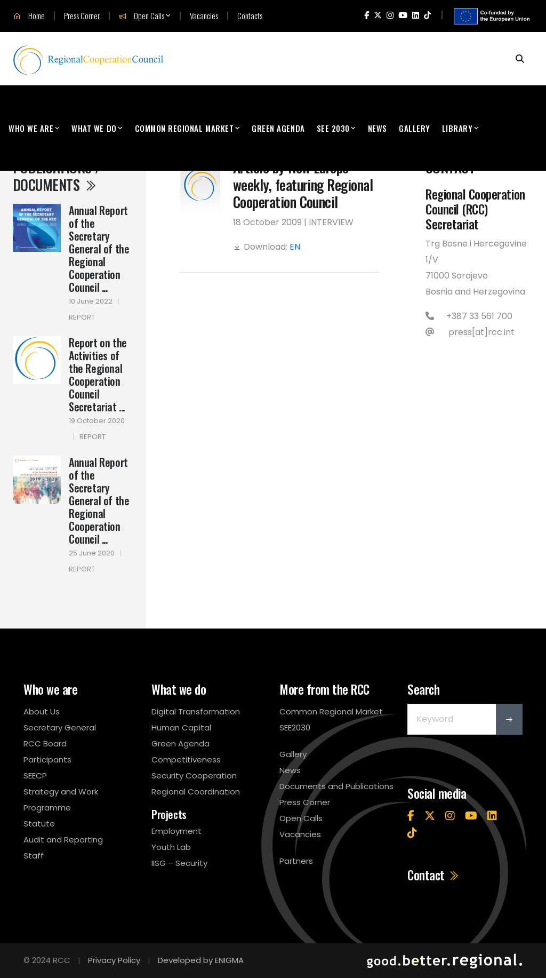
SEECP (35, 775)
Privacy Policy (114, 960)
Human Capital (181, 727)
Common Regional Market (184, 128)
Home (29, 16)
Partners (296, 860)
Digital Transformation (195, 711)
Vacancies (204, 16)
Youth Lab (171, 847)
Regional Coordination (195, 791)
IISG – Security (179, 863)
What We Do (93, 128)
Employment (176, 831)
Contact (433, 875)
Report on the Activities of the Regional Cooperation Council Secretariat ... (98, 375)
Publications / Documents (56, 175)
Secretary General (59, 727)
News (377, 128)
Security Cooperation (194, 775)
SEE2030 (294, 727)
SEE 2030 (333, 128)
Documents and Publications (336, 786)
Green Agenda (278, 128)
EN (295, 247)
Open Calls (141, 16)
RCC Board (45, 743)
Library (457, 128)
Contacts (249, 16)
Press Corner (82, 16)
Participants (47, 759)
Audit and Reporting (63, 839)
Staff (33, 855)
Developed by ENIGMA (201, 960)
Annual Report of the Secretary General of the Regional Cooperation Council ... (99, 248)
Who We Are (31, 128)
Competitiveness (186, 759)
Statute (39, 823)
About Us (41, 711)
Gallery (414, 128)
